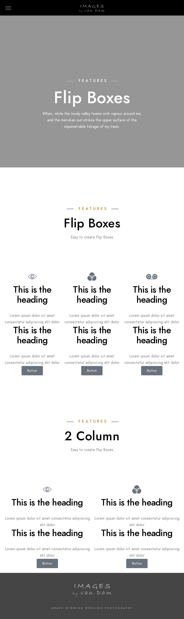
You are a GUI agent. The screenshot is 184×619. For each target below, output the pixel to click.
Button (32, 370)
